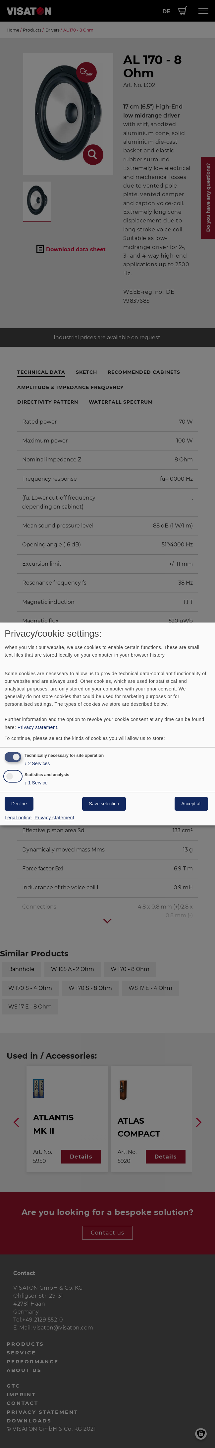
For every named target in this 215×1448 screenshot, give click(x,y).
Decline (19, 804)
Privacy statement (37, 727)
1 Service (36, 783)
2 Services (37, 764)
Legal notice (18, 818)
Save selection (104, 804)
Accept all (191, 804)
